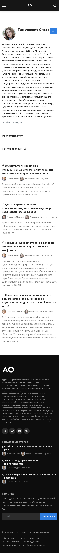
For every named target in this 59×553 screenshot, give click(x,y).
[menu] (4, 5)
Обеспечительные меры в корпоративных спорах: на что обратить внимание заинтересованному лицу (28, 169)
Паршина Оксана (11, 454)
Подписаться (48, 516)
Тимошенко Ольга (29, 179)
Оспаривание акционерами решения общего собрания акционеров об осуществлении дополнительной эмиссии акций (29, 300)
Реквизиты (22, 538)
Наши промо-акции (36, 545)
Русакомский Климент (13, 217)
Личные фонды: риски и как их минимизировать (21, 462)
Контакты (35, 538)
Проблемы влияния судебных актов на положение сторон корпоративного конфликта (28, 246)
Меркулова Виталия (31, 454)
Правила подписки (11, 541)
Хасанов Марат (10, 179)
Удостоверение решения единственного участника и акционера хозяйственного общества (27, 208)
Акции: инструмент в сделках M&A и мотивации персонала (30, 476)
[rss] (27, 431)
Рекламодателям (31, 541)
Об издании (8, 538)
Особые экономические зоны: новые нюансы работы (29, 448)
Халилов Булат (10, 482)
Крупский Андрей (11, 468)
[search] (55, 5)
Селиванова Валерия (13, 311)
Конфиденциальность (13, 545)
